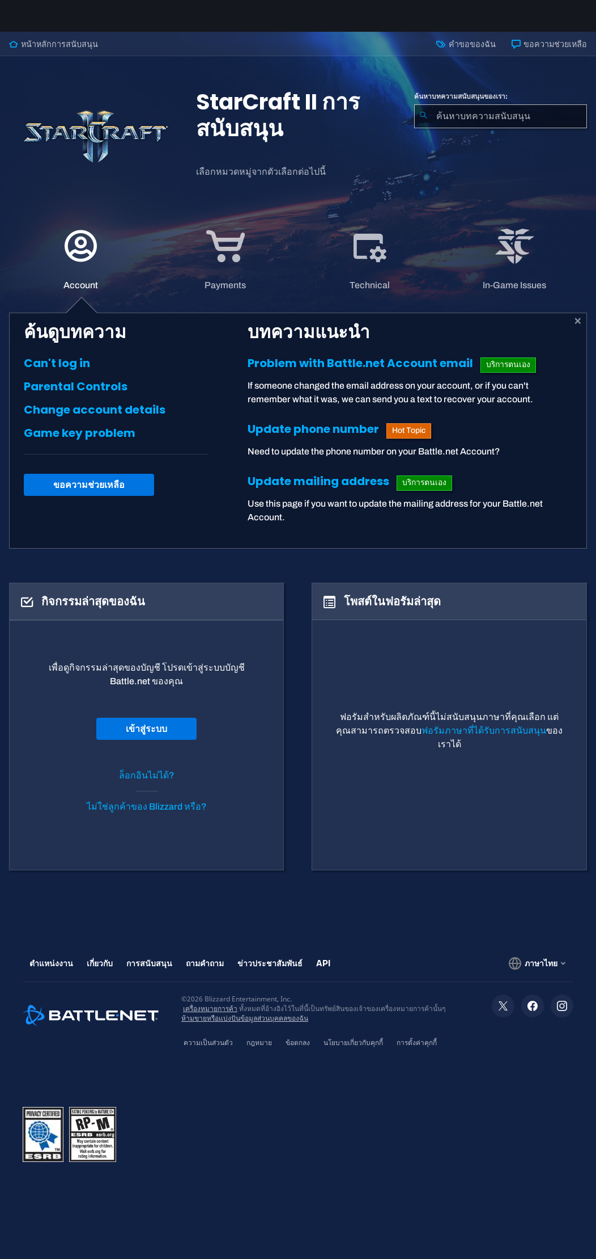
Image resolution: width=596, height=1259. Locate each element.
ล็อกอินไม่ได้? (146, 784)
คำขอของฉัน (465, 53)
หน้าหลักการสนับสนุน (53, 53)
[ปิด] (578, 330)
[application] (80, 268)
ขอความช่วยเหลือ (549, 53)
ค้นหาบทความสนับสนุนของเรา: (461, 106)
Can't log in (57, 372)
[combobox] (500, 125)
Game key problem (79, 442)
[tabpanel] (298, 440)
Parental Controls (75, 395)
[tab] (81, 268)
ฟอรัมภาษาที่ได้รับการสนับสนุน (484, 739)
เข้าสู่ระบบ (146, 737)
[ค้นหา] (423, 125)
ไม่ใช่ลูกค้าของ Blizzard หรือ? (147, 815)
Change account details (94, 419)
